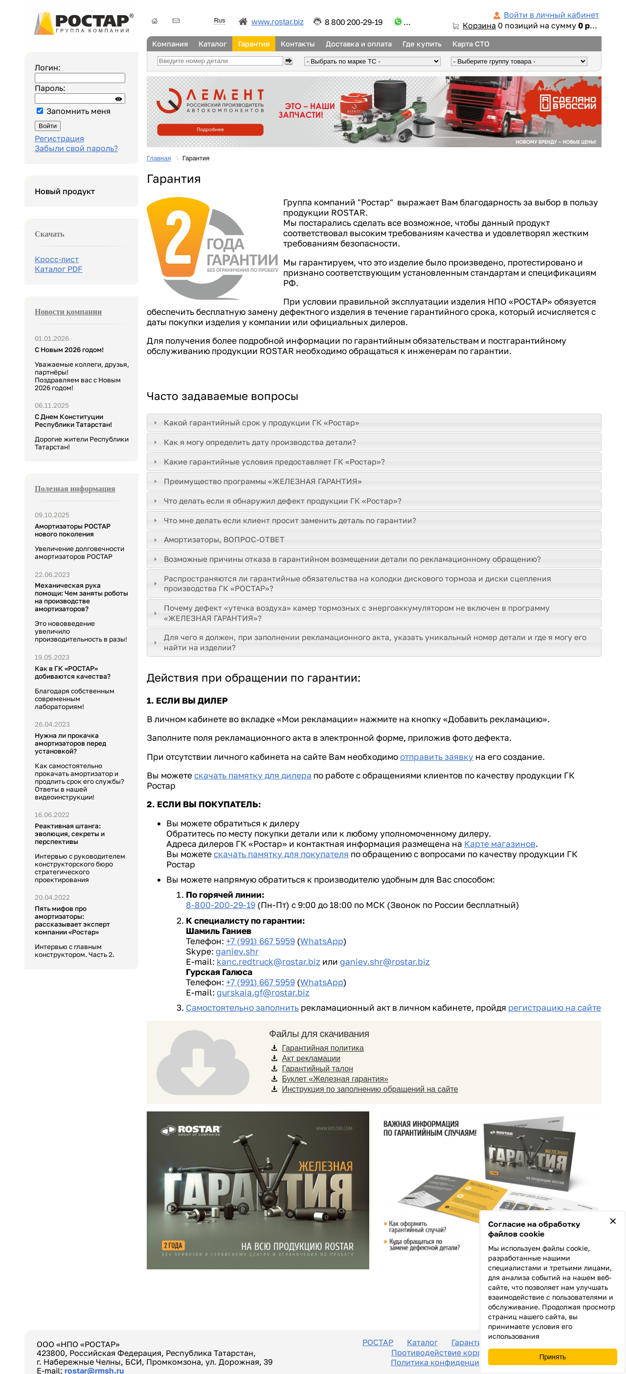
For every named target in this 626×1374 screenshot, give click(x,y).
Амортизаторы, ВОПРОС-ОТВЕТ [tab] (218, 539)
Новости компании (68, 312)
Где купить (422, 44)
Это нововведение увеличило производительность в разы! (81, 612)
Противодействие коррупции (448, 1352)
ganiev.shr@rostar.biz (385, 961)
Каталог (213, 44)
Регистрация (59, 138)
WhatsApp (321, 941)
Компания (170, 44)
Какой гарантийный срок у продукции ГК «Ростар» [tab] (255, 422)
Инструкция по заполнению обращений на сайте (370, 1089)
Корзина (479, 25)
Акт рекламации (311, 1058)
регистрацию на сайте (554, 1007)
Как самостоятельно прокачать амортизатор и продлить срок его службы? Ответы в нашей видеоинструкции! (79, 766)
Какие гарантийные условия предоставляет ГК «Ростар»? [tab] (268, 461)
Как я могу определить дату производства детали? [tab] (254, 442)
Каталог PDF (59, 269)
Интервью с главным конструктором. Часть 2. (74, 931)
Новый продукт (65, 191)
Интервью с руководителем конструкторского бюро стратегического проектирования (80, 853)
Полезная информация (75, 489)
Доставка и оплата (359, 44)
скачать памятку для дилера (253, 775)
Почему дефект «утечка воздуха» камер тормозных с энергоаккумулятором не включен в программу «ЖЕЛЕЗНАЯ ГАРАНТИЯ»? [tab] (350, 612)
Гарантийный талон (317, 1068)
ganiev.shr (237, 951)
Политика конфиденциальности (453, 1362)
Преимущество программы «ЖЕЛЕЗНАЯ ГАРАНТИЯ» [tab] (256, 481)
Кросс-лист (57, 259)
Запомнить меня (78, 111)
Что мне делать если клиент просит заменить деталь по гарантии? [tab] (284, 520)
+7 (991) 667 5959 (260, 941)
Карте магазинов (500, 844)
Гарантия (253, 44)
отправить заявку (436, 757)
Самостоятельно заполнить (242, 1007)
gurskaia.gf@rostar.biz (263, 992)
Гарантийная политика (322, 1048)
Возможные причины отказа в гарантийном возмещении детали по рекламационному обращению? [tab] (346, 558)
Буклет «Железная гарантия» (335, 1079)
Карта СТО (471, 44)
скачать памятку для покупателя (281, 854)
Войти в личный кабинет (551, 15)
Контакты (298, 44)
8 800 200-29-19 (354, 22)
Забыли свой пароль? (76, 148)
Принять (552, 1357)
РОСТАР (377, 1342)
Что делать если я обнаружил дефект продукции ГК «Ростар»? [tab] (276, 500)
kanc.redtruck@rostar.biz (268, 961)
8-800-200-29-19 (220, 905)
